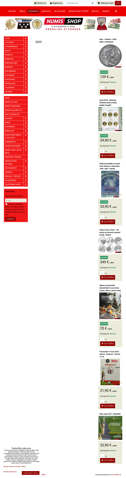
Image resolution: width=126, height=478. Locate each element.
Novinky (12, 11)
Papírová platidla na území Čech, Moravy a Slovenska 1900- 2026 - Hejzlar (109, 166)
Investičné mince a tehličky (16, 136)
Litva (16, 38)
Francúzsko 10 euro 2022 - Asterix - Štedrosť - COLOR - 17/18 (110, 354)
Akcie (7, 98)
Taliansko (16, 88)
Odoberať (10, 219)
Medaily (95, 11)
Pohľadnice (16, 180)
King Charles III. (12, 114)
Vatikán (16, 92)
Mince (22, 11)
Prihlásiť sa (40, 3)
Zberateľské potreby (78, 11)
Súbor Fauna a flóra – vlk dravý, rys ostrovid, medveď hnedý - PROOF (109, 232)
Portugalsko (16, 63)
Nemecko (16, 59)
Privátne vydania (13, 157)
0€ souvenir (59, 11)
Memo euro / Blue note (16, 151)
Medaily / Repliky (16, 176)
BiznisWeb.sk (116, 475)
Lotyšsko (16, 42)
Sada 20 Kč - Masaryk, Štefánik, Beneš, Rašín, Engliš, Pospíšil (108, 102)
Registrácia (56, 3)
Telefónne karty (16, 185)
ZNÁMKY (16, 172)
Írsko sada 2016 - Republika (110, 414)
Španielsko (16, 84)
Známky (106, 11)
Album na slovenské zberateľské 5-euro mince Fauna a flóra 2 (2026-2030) (110, 287)
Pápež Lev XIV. (11, 102)
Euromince (33, 11)
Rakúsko (16, 67)
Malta (16, 51)
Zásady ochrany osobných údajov (14, 466)
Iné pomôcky (16, 168)
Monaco (16, 55)
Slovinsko (16, 75)
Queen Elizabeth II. (14, 110)
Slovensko (16, 80)
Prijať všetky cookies (30, 473)
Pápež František (12, 106)
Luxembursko (16, 47)
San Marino (16, 71)
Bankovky (46, 11)
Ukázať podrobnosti (9, 472)
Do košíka (107, 92)
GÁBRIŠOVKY (16, 142)
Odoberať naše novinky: (14, 196)
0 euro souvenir (16, 146)
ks (103, 88)
